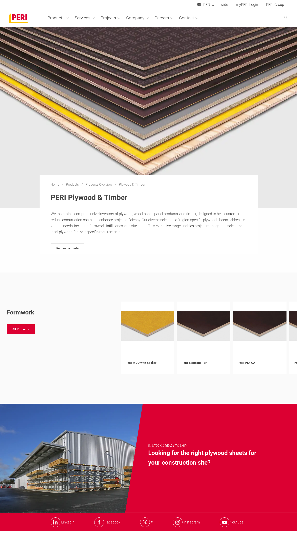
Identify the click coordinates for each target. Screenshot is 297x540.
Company (137, 18)
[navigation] (67, 248)
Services (85, 18)
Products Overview (99, 184)
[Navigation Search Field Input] (263, 17)
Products (73, 184)
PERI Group (275, 4)
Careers (164, 18)
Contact (189, 18)
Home (55, 184)
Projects (111, 18)
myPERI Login (247, 4)
